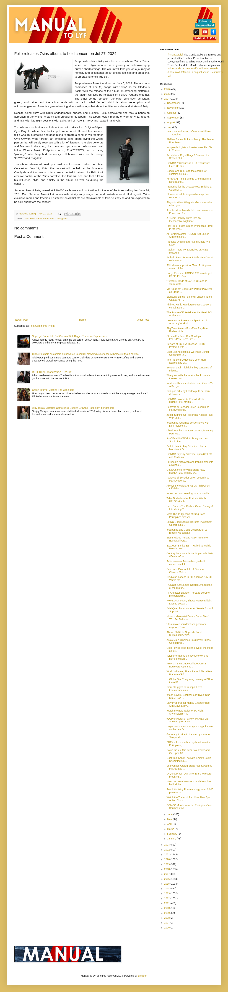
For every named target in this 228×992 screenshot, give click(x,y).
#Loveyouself (189, 68)
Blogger (142, 975)
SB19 (39, 218)
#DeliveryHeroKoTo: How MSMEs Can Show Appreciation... (188, 720)
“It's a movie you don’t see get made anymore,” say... (186, 626)
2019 (167, 864)
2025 (167, 93)
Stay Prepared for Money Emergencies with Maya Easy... (188, 704)
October (172, 112)
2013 (167, 893)
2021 (167, 854)
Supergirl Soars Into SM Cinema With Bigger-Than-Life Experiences (69, 336)
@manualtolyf (175, 54)
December (173, 103)
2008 (167, 917)
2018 (167, 869)
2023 (167, 844)
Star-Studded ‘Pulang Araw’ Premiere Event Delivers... (187, 539)
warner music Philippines (55, 218)
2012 (167, 898)
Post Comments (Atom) (42, 325)
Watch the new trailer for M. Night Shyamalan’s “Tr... (185, 712)
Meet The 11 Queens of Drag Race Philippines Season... (186, 515)
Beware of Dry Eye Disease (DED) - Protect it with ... (186, 345)
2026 (167, 89)
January (172, 838)
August (171, 122)
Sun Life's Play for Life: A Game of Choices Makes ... (185, 571)
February (172, 833)
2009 (167, 913)
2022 (167, 849)
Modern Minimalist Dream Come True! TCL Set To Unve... (188, 618)
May (169, 819)
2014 (167, 888)
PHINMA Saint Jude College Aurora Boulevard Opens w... (186, 665)
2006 (167, 927)
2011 (167, 903)
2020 (167, 859)
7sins (26, 218)
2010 (167, 908)
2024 (167, 98)
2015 (167, 883)
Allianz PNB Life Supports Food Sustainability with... (184, 634)
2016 (167, 878)
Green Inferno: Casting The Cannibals (53, 389)
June (170, 814)
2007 (167, 922)
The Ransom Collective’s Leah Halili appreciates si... (186, 361)
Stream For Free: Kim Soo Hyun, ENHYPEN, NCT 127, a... (185, 338)
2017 (167, 873)
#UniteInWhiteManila (178, 72)
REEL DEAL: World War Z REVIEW (51, 372)
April (170, 824)
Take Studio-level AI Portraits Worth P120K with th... (186, 500)
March (171, 828)
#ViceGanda (174, 68)
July (169, 127)
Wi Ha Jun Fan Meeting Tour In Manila (188, 493)
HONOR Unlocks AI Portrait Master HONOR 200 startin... (186, 401)
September (173, 117)
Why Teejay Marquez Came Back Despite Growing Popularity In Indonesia (73, 407)
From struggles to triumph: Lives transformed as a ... (184, 689)
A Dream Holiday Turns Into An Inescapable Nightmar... (184, 219)
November (173, 107)
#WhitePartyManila (207, 68)
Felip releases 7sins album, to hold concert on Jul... (186, 563)
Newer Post (21, 319)
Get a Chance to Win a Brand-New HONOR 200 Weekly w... (186, 471)
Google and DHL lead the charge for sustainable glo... (186, 172)
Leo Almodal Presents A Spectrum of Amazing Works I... (187, 322)
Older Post (143, 319)
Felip (32, 218)
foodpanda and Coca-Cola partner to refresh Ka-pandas (187, 531)
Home (82, 319)
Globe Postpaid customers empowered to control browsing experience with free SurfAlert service (85, 354)
